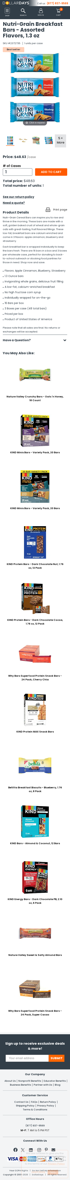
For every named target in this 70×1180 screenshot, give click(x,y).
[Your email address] (27, 1058)
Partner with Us (43, 1085)
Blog (57, 1085)
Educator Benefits (55, 1081)
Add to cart (51, 172)
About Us (10, 1081)
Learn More (38, 1171)
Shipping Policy (25, 1105)
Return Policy (48, 1102)
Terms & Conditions (35, 1109)
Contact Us (21, 1102)
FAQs (34, 1102)
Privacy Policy (45, 1105)
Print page (60, 209)
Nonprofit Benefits (29, 1081)
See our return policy (18, 197)
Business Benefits (20, 1085)
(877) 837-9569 (57, 3)
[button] (41, 12)
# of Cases (12, 166)
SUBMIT (57, 1058)
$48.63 (29, 181)
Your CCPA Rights (18, 1170)
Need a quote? (14, 203)
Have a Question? (18, 340)
